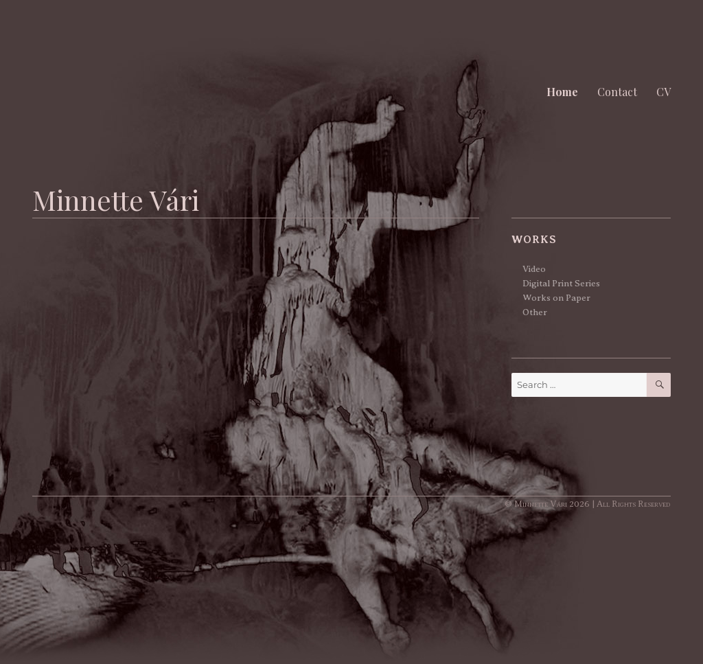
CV (663, 91)
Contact (617, 91)
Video (534, 269)
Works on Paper (556, 298)
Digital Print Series (561, 283)
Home (562, 91)
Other (534, 312)
